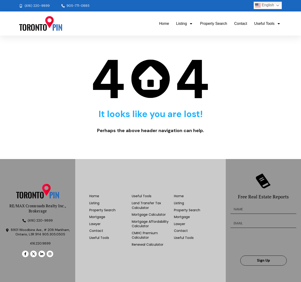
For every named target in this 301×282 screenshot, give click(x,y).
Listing (184, 23)
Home (164, 24)
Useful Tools (267, 23)
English (264, 5)
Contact (240, 24)
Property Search (213, 24)
